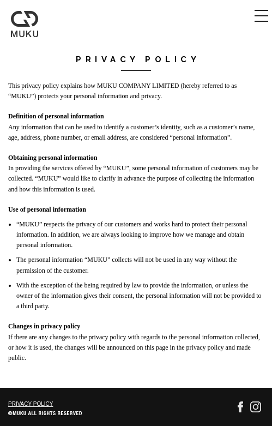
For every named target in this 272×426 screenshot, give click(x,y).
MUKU (25, 24)
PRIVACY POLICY (30, 404)
